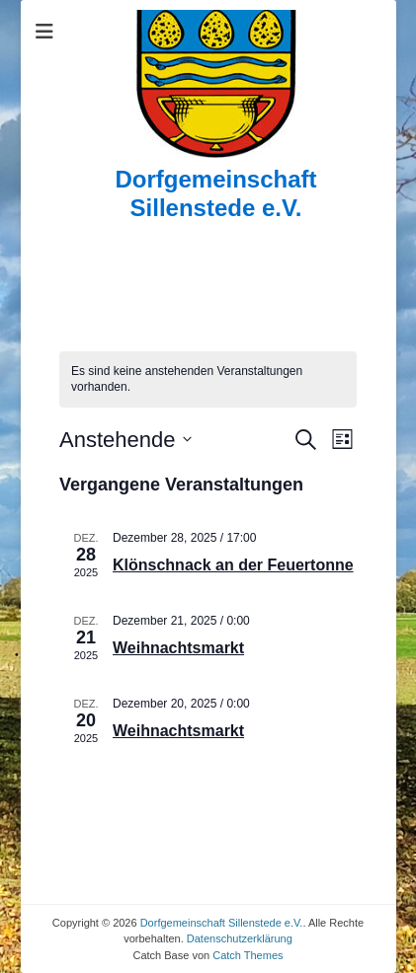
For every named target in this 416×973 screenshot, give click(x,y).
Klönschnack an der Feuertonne (233, 565)
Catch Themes (247, 955)
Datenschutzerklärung (239, 938)
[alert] (208, 379)
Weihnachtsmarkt (178, 647)
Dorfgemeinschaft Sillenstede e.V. (215, 193)
